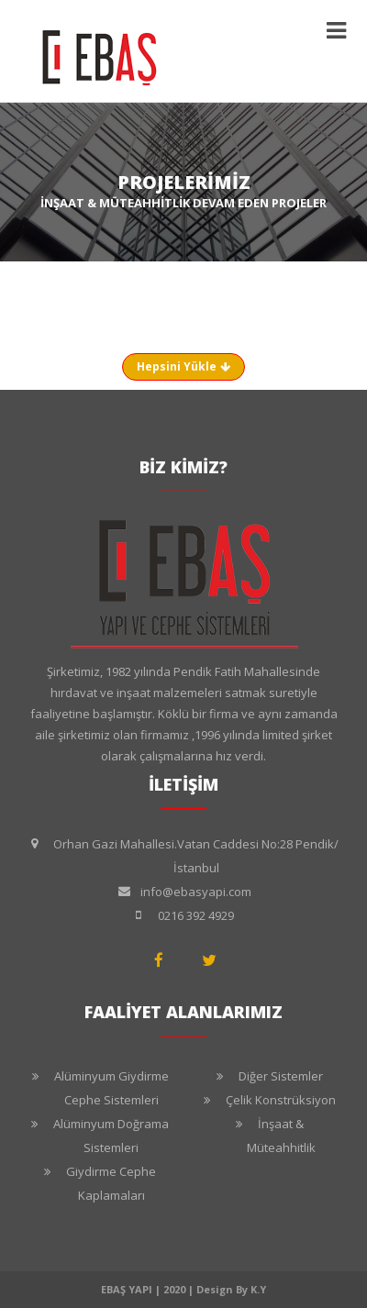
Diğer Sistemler (281, 1076)
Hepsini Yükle (183, 366)
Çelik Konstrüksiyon (281, 1100)
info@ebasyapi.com (195, 891)
